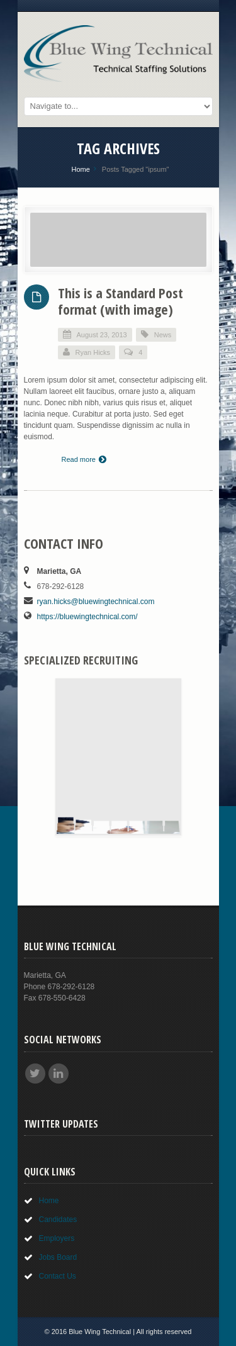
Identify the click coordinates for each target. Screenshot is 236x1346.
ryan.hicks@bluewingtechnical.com (96, 601)
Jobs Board (58, 1257)
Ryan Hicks (87, 352)
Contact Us (57, 1276)
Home (80, 169)
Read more (84, 459)
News (163, 335)
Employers (57, 1238)
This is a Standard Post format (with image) (120, 300)
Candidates (58, 1219)
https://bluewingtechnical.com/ (87, 616)
